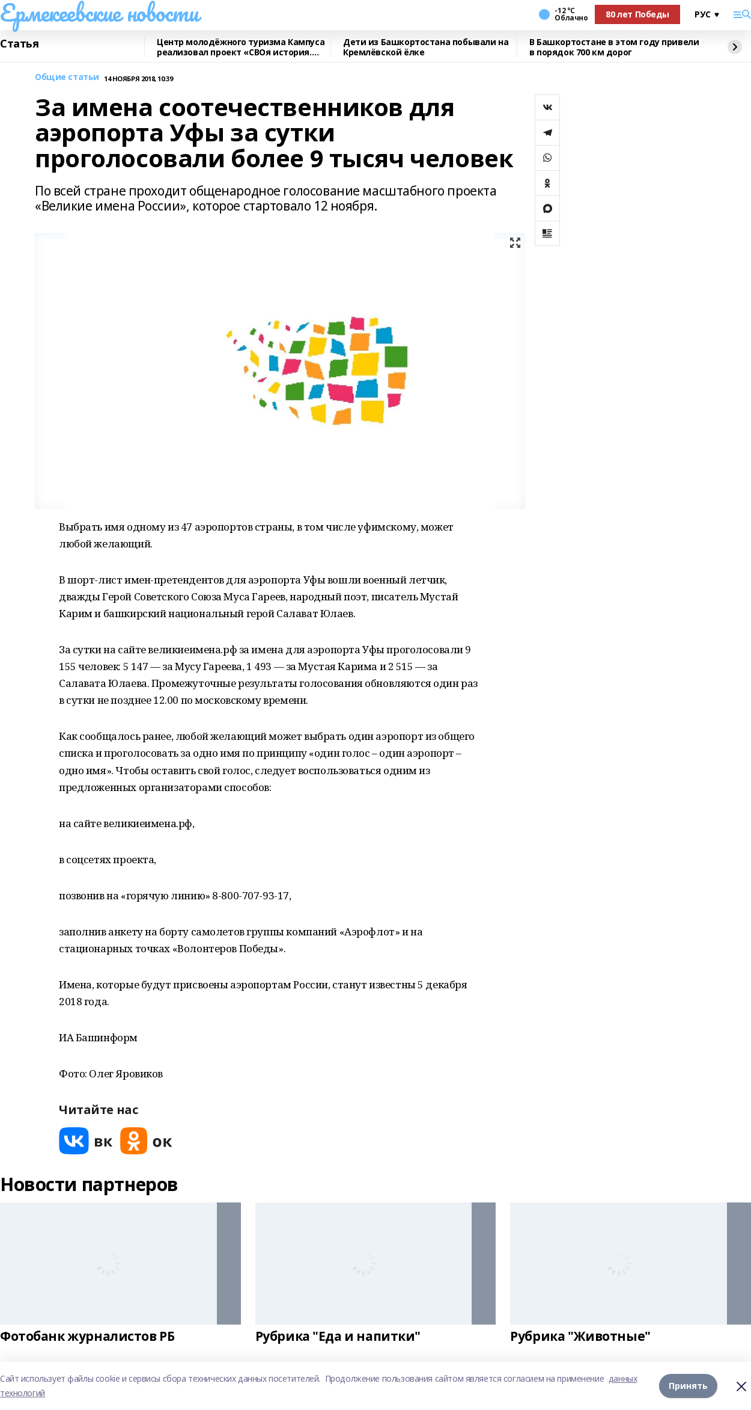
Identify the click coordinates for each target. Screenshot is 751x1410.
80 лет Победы (637, 14)
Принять (688, 1385)
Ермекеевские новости (99, 12)
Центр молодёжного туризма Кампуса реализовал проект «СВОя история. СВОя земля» (240, 47)
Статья (19, 44)
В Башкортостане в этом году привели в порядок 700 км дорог (614, 47)
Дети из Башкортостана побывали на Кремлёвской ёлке (425, 47)
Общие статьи (67, 77)
